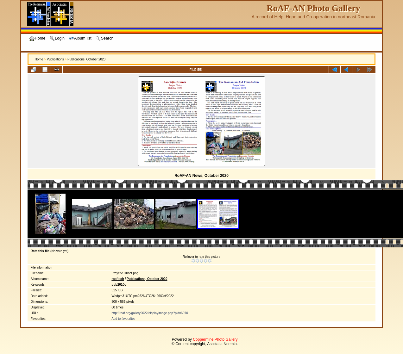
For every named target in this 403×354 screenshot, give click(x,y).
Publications (55, 59)
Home (39, 59)
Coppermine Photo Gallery (215, 339)
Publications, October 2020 (86, 59)
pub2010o (118, 284)
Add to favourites (123, 318)
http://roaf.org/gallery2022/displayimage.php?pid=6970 (149, 313)
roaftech (117, 279)
